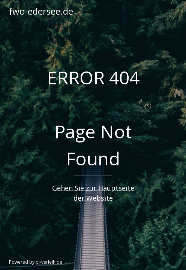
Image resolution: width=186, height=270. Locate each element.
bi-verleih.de (49, 262)
